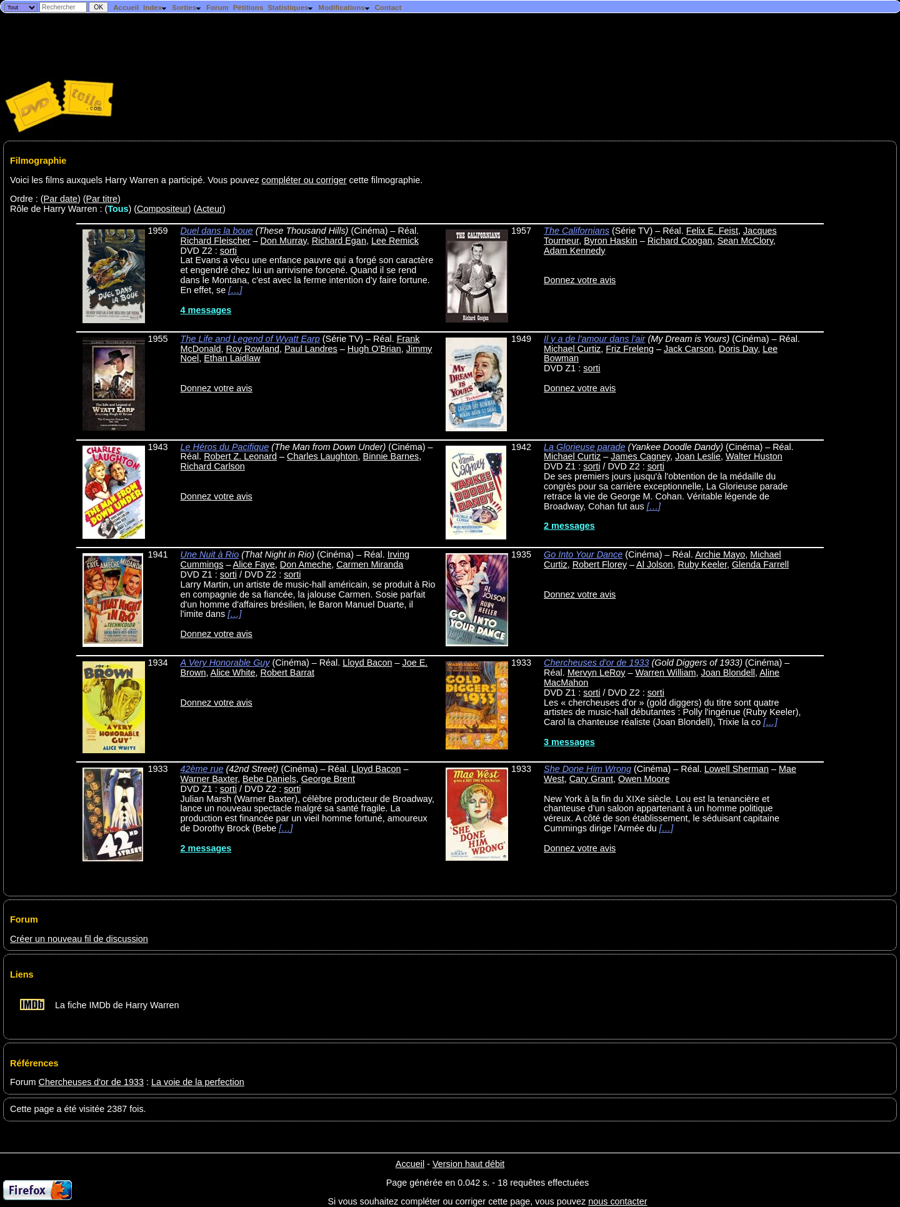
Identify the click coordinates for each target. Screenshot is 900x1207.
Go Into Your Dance (583, 554)
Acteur (209, 209)
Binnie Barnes (391, 456)
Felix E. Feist (712, 231)
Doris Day (738, 349)
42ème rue (202, 769)
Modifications (344, 7)
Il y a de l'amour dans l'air (594, 339)
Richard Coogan (680, 241)
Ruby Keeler (702, 564)
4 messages (206, 310)
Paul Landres (311, 349)
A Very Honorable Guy (225, 663)
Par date (61, 199)
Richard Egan (339, 241)
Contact (387, 7)
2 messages (569, 526)
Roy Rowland (252, 349)
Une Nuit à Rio (210, 554)
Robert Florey (599, 564)
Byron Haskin (611, 241)
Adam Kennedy (574, 251)
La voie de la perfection (197, 1082)
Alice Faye (254, 564)
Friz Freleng (630, 349)
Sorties (187, 7)
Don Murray (284, 241)
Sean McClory (745, 241)
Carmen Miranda (369, 564)
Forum (217, 7)
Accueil (126, 7)
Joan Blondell (728, 673)
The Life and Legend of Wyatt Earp (250, 339)
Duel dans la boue (217, 231)
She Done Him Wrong (587, 769)
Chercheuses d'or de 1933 (596, 663)
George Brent (328, 779)
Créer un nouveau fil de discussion (79, 939)
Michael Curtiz (572, 349)
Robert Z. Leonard (240, 456)
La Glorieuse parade (584, 447)
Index (155, 7)
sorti (228, 251)
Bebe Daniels (269, 779)
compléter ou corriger (304, 180)
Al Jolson (654, 564)
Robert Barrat (287, 673)
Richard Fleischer (216, 241)
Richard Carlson (213, 466)
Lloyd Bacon (367, 663)
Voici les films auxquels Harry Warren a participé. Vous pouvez (136, 180)
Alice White (233, 673)
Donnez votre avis (580, 280)
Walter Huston (754, 456)
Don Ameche (305, 564)
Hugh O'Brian (374, 349)
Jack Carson (689, 349)
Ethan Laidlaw (232, 358)
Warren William (665, 673)
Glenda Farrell (760, 564)
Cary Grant (591, 779)
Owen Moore (643, 779)
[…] (235, 290)
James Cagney (640, 456)
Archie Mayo (720, 554)
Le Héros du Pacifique (225, 447)
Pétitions (248, 7)
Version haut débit (468, 1164)
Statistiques (291, 7)
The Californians (576, 231)
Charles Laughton (322, 456)
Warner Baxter (209, 779)
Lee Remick (395, 241)
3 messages (569, 742)
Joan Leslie (698, 456)
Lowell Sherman (736, 769)
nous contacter (617, 1201)
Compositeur (162, 209)
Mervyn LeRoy (597, 673)
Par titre (102, 199)
